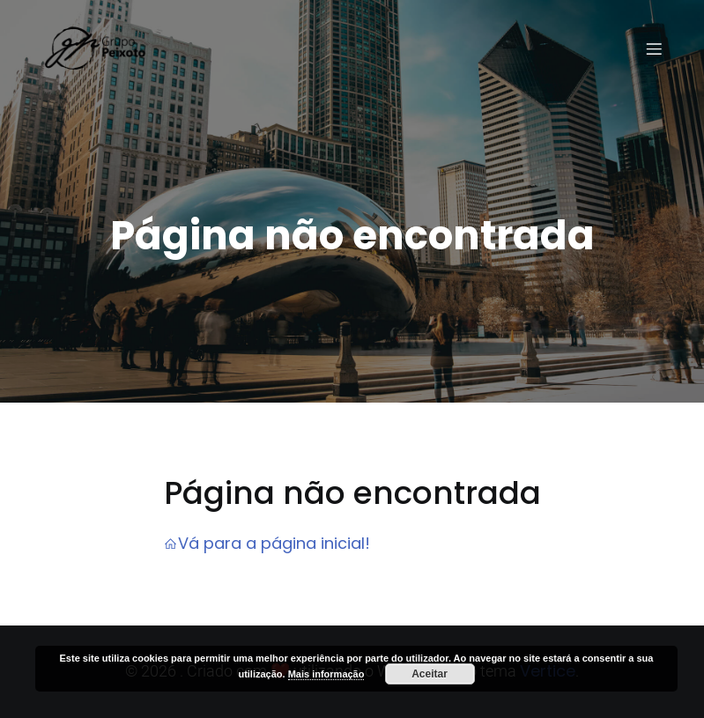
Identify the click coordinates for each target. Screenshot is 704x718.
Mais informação (326, 674)
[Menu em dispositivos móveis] (655, 48)
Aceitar (429, 674)
